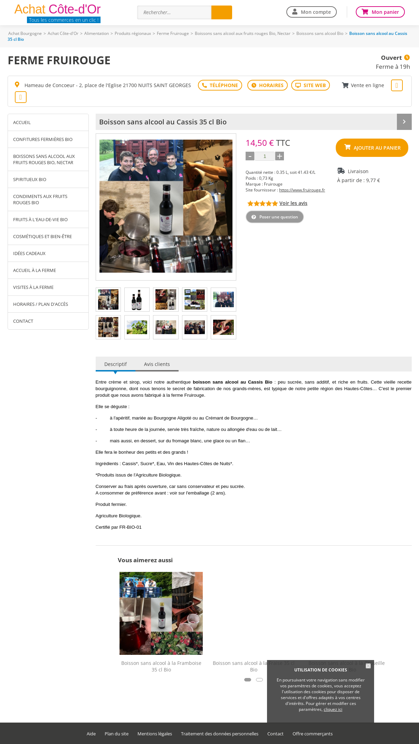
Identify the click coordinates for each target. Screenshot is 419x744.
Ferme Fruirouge (173, 33)
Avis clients (157, 364)
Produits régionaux (133, 33)
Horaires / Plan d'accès (40, 304)
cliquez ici (333, 709)
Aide (91, 734)
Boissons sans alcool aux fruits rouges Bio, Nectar (243, 33)
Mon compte (316, 12)
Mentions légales (154, 734)
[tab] (108, 299)
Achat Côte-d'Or (63, 33)
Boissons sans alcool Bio (319, 33)
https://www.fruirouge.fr (302, 190)
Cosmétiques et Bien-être (42, 236)
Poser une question (278, 217)
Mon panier (385, 12)
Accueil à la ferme (34, 270)
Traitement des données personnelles (219, 734)
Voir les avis (293, 203)
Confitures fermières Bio (43, 139)
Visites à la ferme (33, 287)
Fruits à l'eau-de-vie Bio (40, 219)
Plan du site (116, 734)
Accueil (22, 122)
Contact (23, 321)
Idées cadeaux (29, 253)
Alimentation (96, 33)
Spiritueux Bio (29, 179)
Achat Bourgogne (25, 33)
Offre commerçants (313, 734)
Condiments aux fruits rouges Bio (40, 199)
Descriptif (115, 364)
